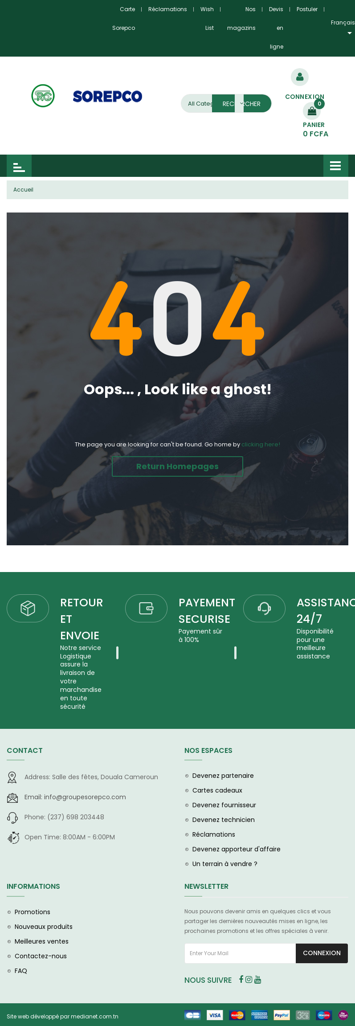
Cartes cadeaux (217, 791)
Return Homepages (177, 466)
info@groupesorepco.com (75, 798)
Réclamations (167, 9)
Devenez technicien (223, 821)
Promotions (32, 913)
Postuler (307, 9)
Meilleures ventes (42, 942)
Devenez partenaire (223, 777)
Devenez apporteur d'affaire (236, 850)
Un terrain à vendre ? (224, 865)
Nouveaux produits (44, 928)
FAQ (21, 972)
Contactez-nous (41, 957)
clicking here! (260, 444)
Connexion (322, 954)
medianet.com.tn (94, 1018)
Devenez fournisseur (224, 806)
